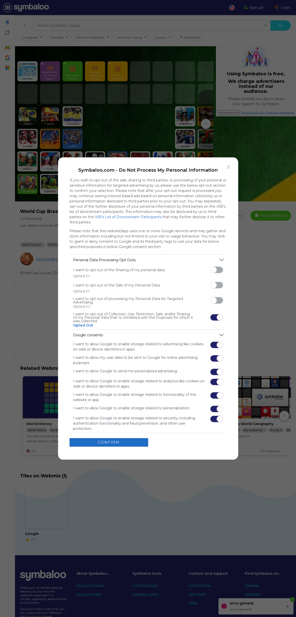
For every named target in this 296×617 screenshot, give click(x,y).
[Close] (228, 167)
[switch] (216, 269)
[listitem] (148, 260)
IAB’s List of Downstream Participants (128, 217)
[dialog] (148, 308)
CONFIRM (109, 442)
